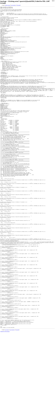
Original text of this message (5, 395)
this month (18, 5)
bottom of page (7, 5)
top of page (7, 393)
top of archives (13, 5)
